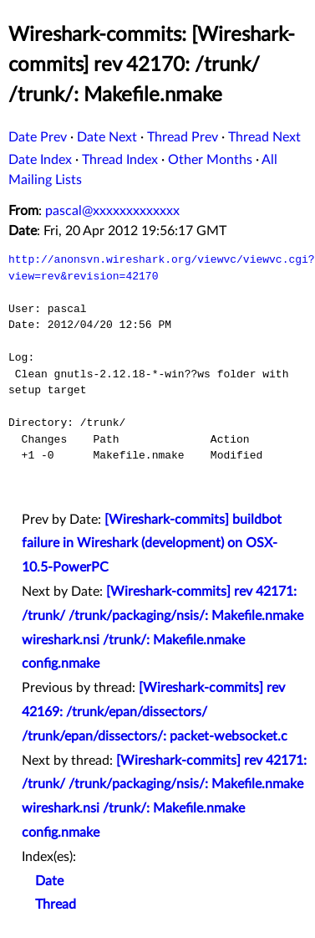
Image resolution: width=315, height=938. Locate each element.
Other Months (210, 160)
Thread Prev (182, 137)
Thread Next (264, 137)
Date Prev (37, 137)
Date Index (40, 160)
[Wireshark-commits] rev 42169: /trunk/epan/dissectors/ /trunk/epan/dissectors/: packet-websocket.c (154, 712)
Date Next (107, 137)
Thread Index (120, 160)
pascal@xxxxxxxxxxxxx (112, 211)
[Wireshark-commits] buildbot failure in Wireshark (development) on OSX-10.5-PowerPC (152, 544)
